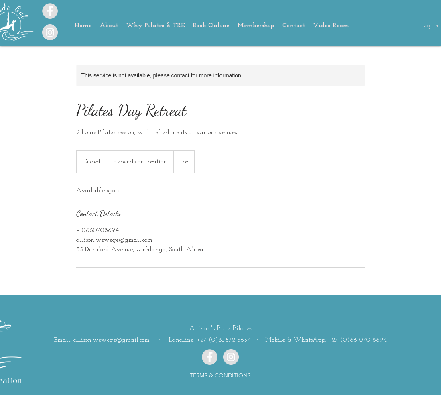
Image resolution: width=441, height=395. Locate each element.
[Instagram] (50, 32)
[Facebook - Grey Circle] (50, 11)
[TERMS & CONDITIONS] (220, 375)
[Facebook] (209, 357)
